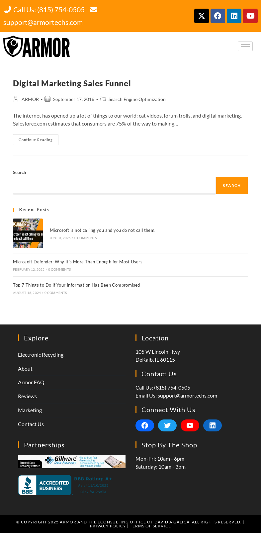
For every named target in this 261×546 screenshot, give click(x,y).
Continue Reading (38, 138)
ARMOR (30, 99)
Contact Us (31, 424)
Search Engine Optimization (137, 99)
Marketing (30, 410)
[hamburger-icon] (245, 46)
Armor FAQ (31, 382)
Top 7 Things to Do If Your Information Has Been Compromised (76, 285)
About (25, 368)
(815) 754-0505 (172, 387)
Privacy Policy (108, 525)
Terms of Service (150, 525)
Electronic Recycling (40, 354)
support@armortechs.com (187, 395)
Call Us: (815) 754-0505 (44, 9)
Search (19, 172)
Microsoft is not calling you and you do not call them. (103, 230)
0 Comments (85, 238)
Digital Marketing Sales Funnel (72, 83)
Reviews (27, 396)
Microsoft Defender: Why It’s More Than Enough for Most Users (77, 261)
